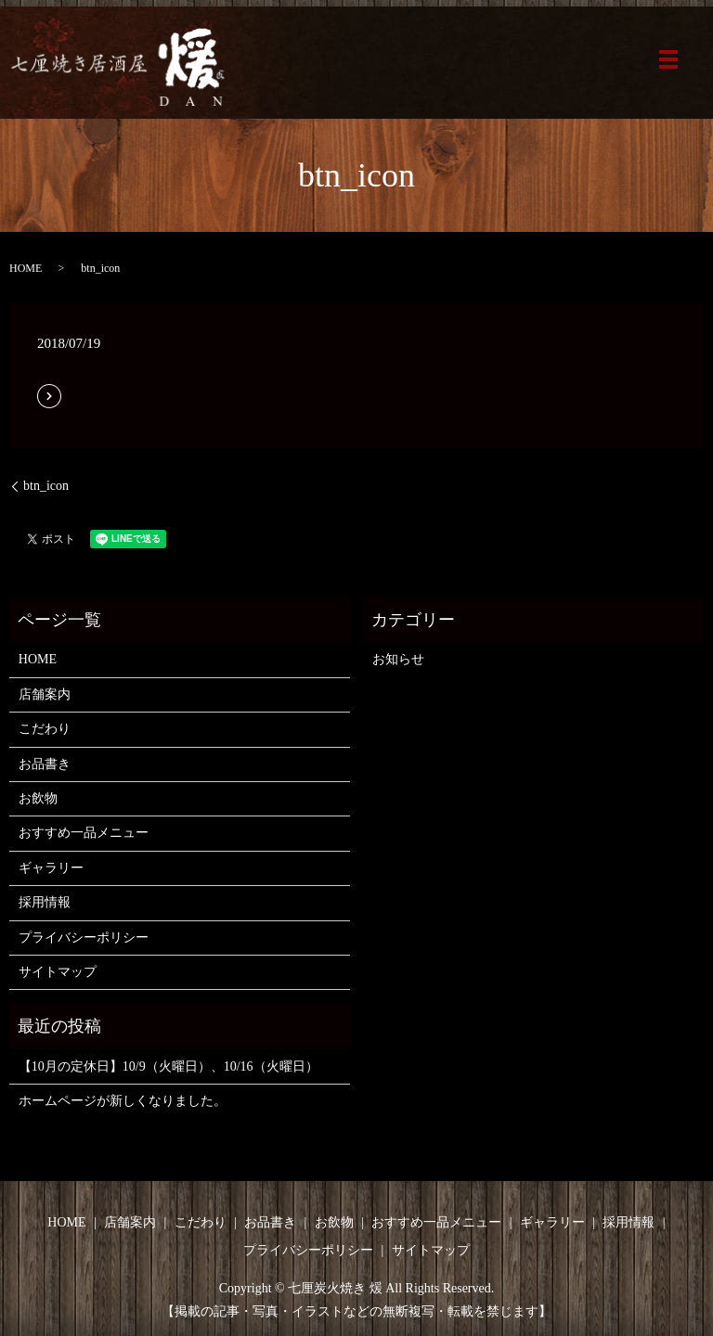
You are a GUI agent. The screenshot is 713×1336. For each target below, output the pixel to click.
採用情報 (45, 902)
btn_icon (46, 486)
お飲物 (38, 798)
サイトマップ (58, 972)
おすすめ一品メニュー (84, 833)
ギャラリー (51, 868)
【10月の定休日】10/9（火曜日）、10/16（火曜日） (168, 1066)
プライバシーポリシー (84, 937)
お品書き (45, 764)
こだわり (45, 729)
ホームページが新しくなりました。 (123, 1101)
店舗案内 (45, 694)
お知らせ (398, 659)
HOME (25, 268)
